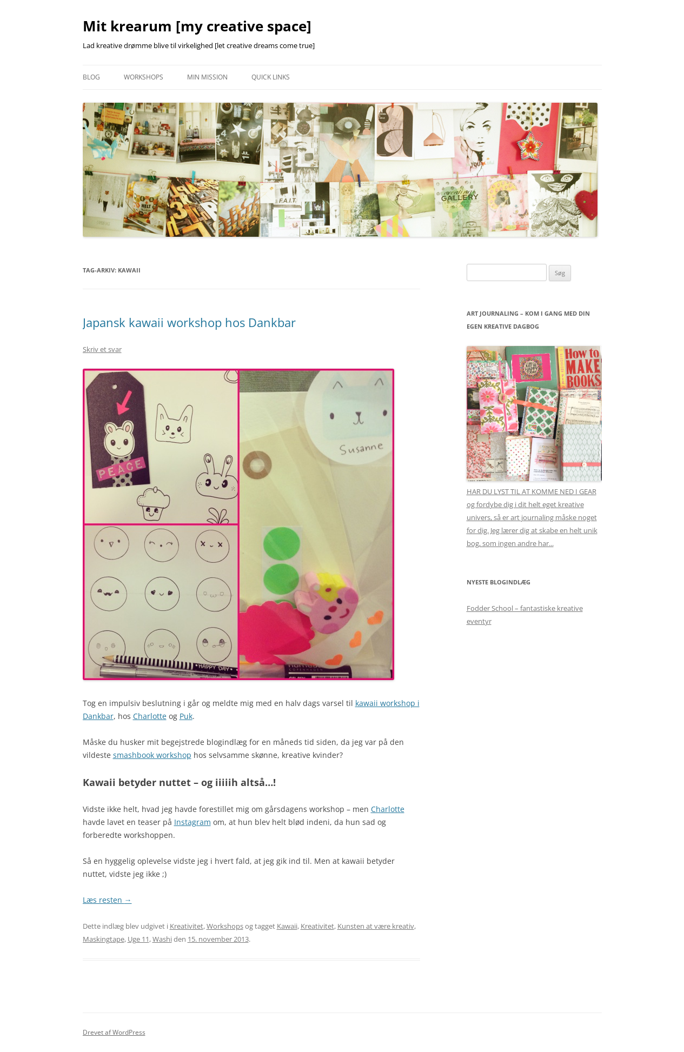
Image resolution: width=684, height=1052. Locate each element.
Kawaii (287, 926)
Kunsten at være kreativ (375, 926)
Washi (162, 939)
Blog (91, 77)
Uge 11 (138, 939)
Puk (186, 716)
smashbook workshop (152, 755)
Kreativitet (186, 926)
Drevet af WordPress (114, 1032)
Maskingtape (103, 939)
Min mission (207, 77)
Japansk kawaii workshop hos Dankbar (189, 322)
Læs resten (107, 900)
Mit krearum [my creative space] (197, 26)
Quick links (270, 77)
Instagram (192, 822)
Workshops (143, 77)
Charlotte (150, 716)
